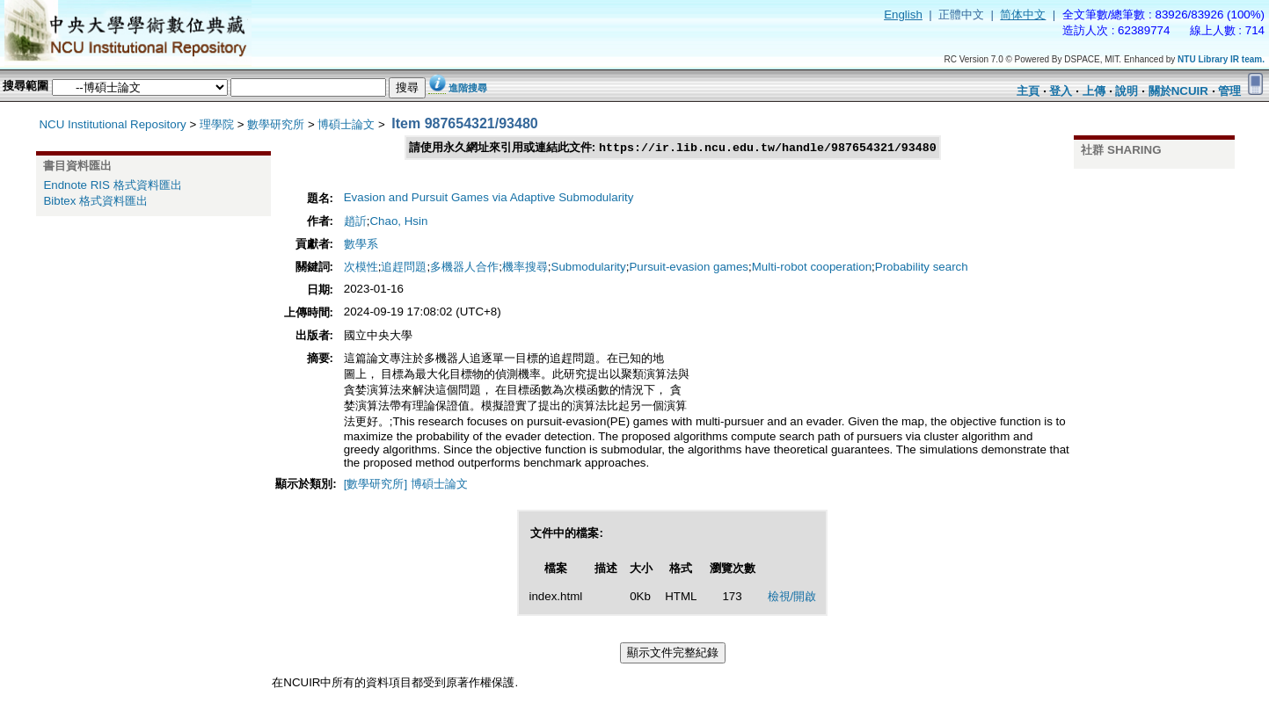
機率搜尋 (525, 267)
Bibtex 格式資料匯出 (95, 200)
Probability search (921, 267)
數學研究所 (275, 124)
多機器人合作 (464, 267)
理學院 (217, 124)
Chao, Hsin (398, 221)
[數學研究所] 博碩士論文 (406, 484)
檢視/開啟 (792, 597)
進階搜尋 (468, 88)
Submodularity (588, 267)
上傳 (1094, 91)
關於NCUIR (1178, 91)
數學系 (361, 244)
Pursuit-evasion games (688, 267)
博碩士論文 (346, 124)
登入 (1060, 91)
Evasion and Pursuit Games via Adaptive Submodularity (489, 198)
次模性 (361, 267)
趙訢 (355, 221)
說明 (1126, 91)
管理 (1229, 91)
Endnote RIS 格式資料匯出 (112, 185)
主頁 (1028, 91)
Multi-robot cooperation (812, 267)
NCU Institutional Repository (112, 124)
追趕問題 (404, 267)
